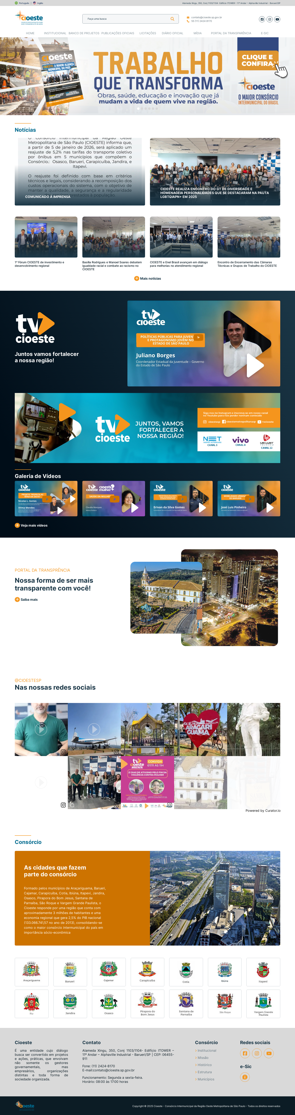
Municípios (204, 1079)
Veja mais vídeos (31, 525)
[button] (15, 76)
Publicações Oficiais (117, 33)
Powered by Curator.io (263, 810)
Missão (202, 1058)
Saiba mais (26, 599)
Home (30, 33)
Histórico (203, 1065)
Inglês (40, 3)
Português (24, 3)
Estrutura (203, 1072)
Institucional (55, 33)
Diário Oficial (172, 33)
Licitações (148, 33)
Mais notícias (147, 278)
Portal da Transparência (231, 33)
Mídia (198, 33)
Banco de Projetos (84, 33)
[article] (41, 729)
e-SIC (265, 33)
